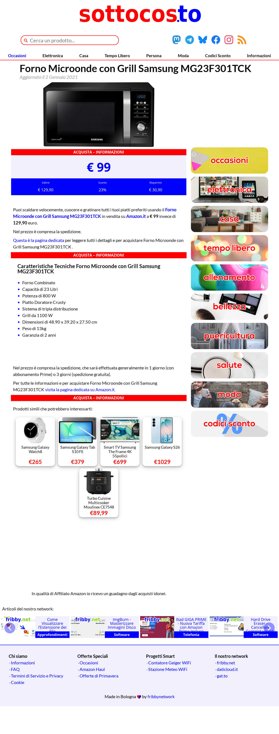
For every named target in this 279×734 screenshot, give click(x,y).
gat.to (222, 703)
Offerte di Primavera (99, 703)
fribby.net (226, 690)
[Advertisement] (98, 580)
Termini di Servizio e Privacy (37, 703)
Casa (83, 55)
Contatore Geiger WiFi (169, 690)
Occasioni (17, 55)
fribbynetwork (161, 724)
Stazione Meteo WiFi (167, 697)
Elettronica (53, 55)
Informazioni (259, 55)
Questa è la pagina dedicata (38, 268)
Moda (183, 55)
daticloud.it (227, 697)
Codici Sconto (218, 55)
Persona (154, 55)
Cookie (17, 710)
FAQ (15, 697)
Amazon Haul (92, 697)
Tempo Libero (117, 55)
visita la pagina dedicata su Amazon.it (79, 417)
